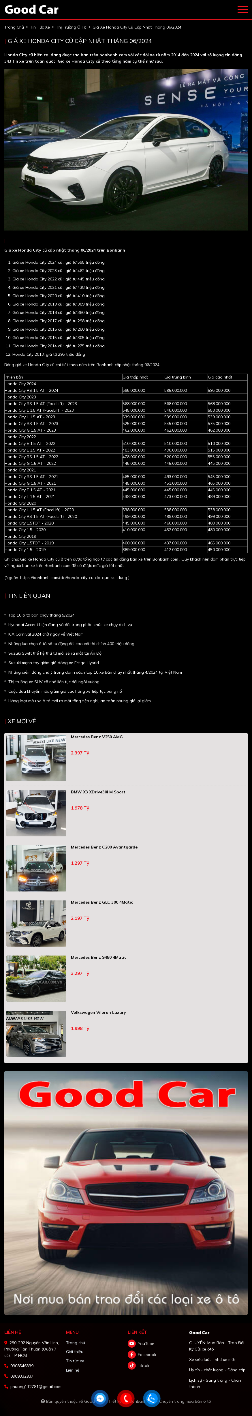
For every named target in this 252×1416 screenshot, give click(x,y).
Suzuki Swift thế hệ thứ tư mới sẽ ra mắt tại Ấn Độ (54, 653)
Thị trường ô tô (71, 27)
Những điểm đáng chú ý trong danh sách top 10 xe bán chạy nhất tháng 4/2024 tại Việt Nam (95, 672)
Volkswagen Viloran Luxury (98, 1012)
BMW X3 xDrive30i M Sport (98, 792)
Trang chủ (75, 1342)
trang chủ (14, 27)
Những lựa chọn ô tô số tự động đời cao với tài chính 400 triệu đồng (71, 643)
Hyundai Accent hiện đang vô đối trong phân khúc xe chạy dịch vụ (70, 624)
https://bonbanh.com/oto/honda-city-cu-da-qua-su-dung (73, 577)
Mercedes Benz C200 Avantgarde (104, 847)
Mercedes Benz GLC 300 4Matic (102, 902)
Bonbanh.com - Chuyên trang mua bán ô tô (170, 1401)
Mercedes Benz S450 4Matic (98, 957)
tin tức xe (40, 27)
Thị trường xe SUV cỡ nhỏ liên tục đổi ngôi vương (53, 681)
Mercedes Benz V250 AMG (97, 736)
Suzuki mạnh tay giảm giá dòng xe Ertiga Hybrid (53, 662)
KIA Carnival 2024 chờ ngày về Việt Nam (46, 634)
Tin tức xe (75, 1360)
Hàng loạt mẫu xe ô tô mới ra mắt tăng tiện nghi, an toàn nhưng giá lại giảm (79, 700)
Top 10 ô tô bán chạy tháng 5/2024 (41, 615)
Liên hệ (72, 1370)
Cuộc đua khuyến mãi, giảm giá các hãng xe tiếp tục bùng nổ (65, 691)
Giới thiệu (74, 1351)
